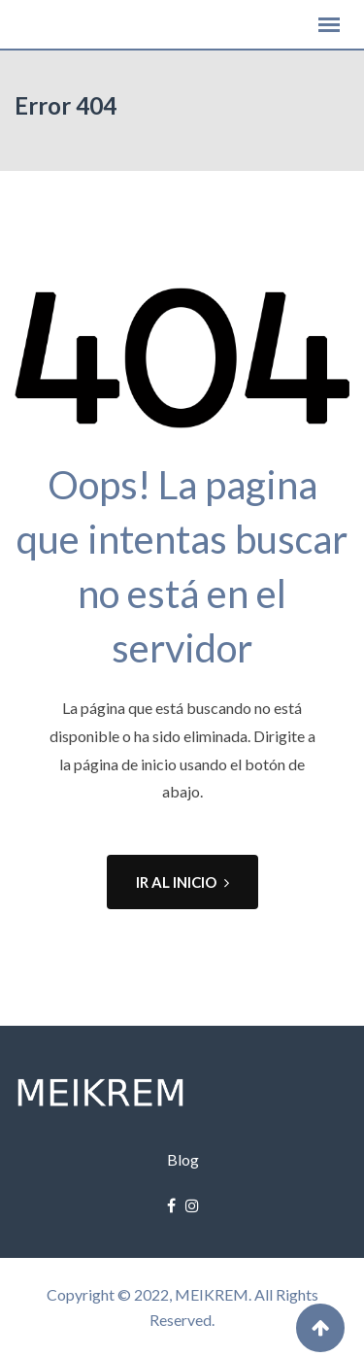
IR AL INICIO (182, 882)
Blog (183, 1159)
